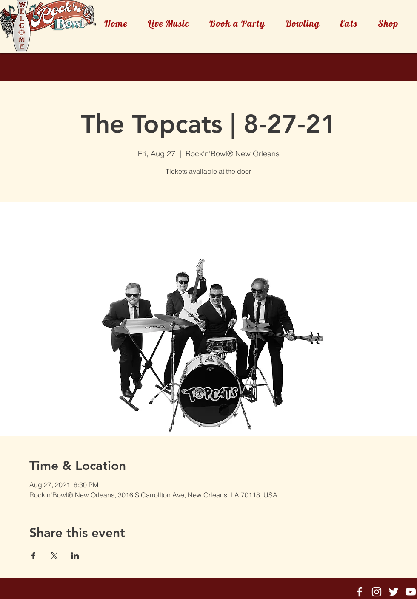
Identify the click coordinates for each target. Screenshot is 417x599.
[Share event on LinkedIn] (75, 555)
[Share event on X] (54, 555)
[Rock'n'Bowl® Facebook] (359, 591)
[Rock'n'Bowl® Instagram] (376, 591)
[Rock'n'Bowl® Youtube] (410, 591)
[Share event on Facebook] (33, 555)
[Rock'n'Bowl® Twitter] (393, 591)
